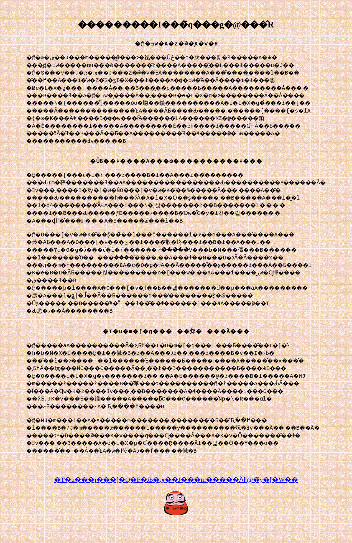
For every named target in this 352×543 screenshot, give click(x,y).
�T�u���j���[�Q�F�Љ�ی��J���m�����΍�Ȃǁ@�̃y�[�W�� (176, 492)
